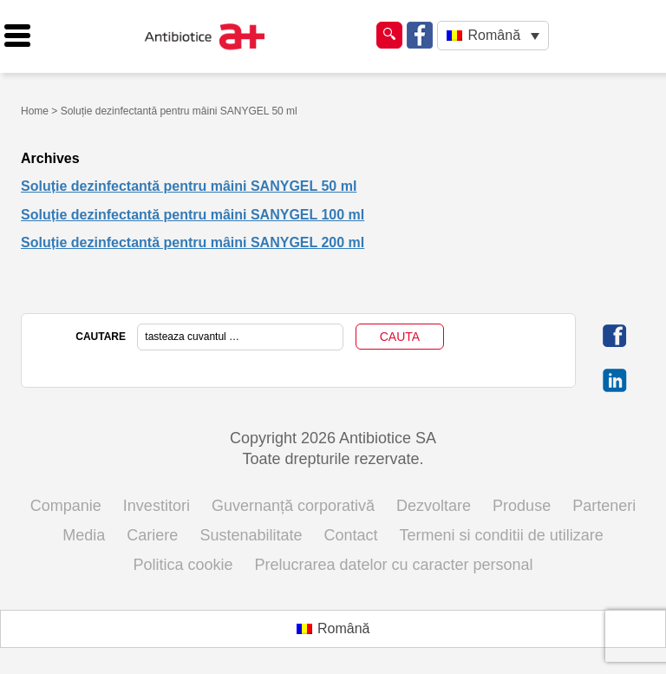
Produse (522, 505)
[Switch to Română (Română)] (333, 629)
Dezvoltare (433, 505)
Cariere (152, 535)
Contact (351, 535)
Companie (65, 505)
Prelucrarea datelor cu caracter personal (393, 564)
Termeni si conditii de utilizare (502, 535)
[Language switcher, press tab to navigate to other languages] (493, 36)
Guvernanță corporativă (293, 505)
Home (35, 111)
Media (83, 535)
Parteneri (604, 505)
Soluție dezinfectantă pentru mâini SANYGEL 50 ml (188, 186)
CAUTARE (100, 336)
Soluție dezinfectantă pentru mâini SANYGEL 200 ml (192, 242)
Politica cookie (182, 564)
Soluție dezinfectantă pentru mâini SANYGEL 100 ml (192, 214)
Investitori (156, 505)
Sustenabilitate (250, 535)
